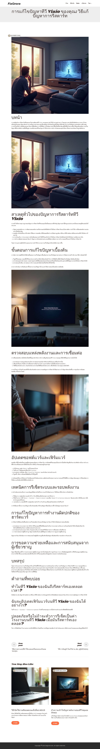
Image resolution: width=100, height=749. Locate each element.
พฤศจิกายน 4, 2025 (61, 670)
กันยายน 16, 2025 (20, 670)
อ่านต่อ (15, 723)
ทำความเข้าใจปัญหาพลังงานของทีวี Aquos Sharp (69, 711)
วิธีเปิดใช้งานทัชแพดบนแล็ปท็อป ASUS (28, 710)
